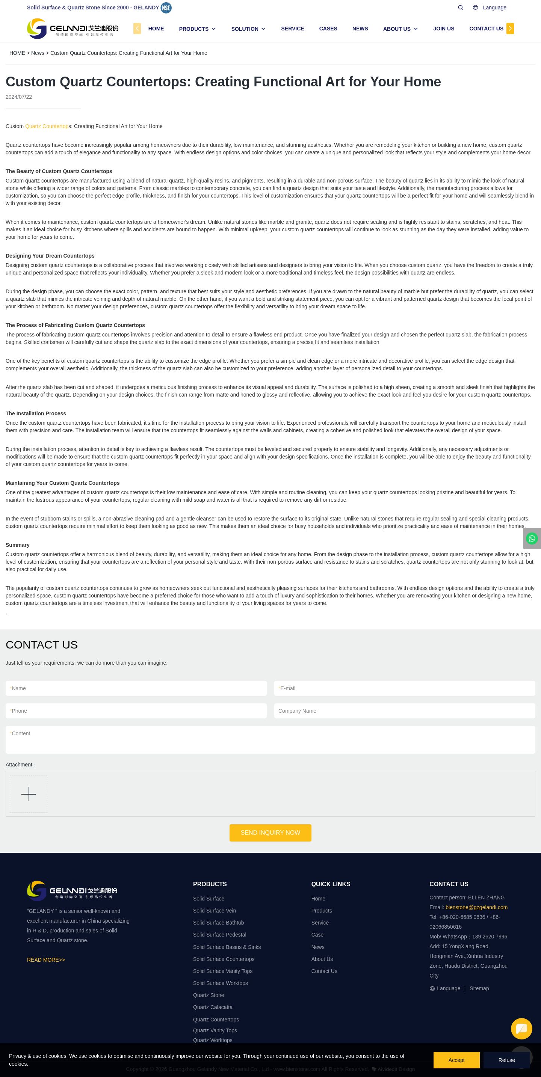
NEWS (360, 29)
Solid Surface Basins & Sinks (227, 947)
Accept (457, 1060)
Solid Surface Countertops (223, 959)
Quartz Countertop (46, 126)
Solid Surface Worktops (220, 983)
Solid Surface (208, 899)
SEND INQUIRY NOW (271, 833)
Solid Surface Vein (214, 911)
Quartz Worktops (213, 1040)
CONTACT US (487, 29)
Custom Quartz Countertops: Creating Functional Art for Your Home (128, 53)
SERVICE (292, 29)
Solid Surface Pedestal (219, 935)
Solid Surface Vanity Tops (222, 971)
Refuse (507, 1060)
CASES (328, 29)
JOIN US (444, 29)
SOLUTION (244, 29)
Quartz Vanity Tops (215, 1030)
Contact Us (324, 971)
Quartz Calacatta (213, 1007)
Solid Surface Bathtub (218, 923)
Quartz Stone (208, 995)
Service (320, 923)
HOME (156, 29)
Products (321, 911)
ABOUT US (397, 29)
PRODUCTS (194, 29)
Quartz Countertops (216, 1020)
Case (317, 935)
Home (318, 899)
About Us (322, 959)
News (37, 53)
